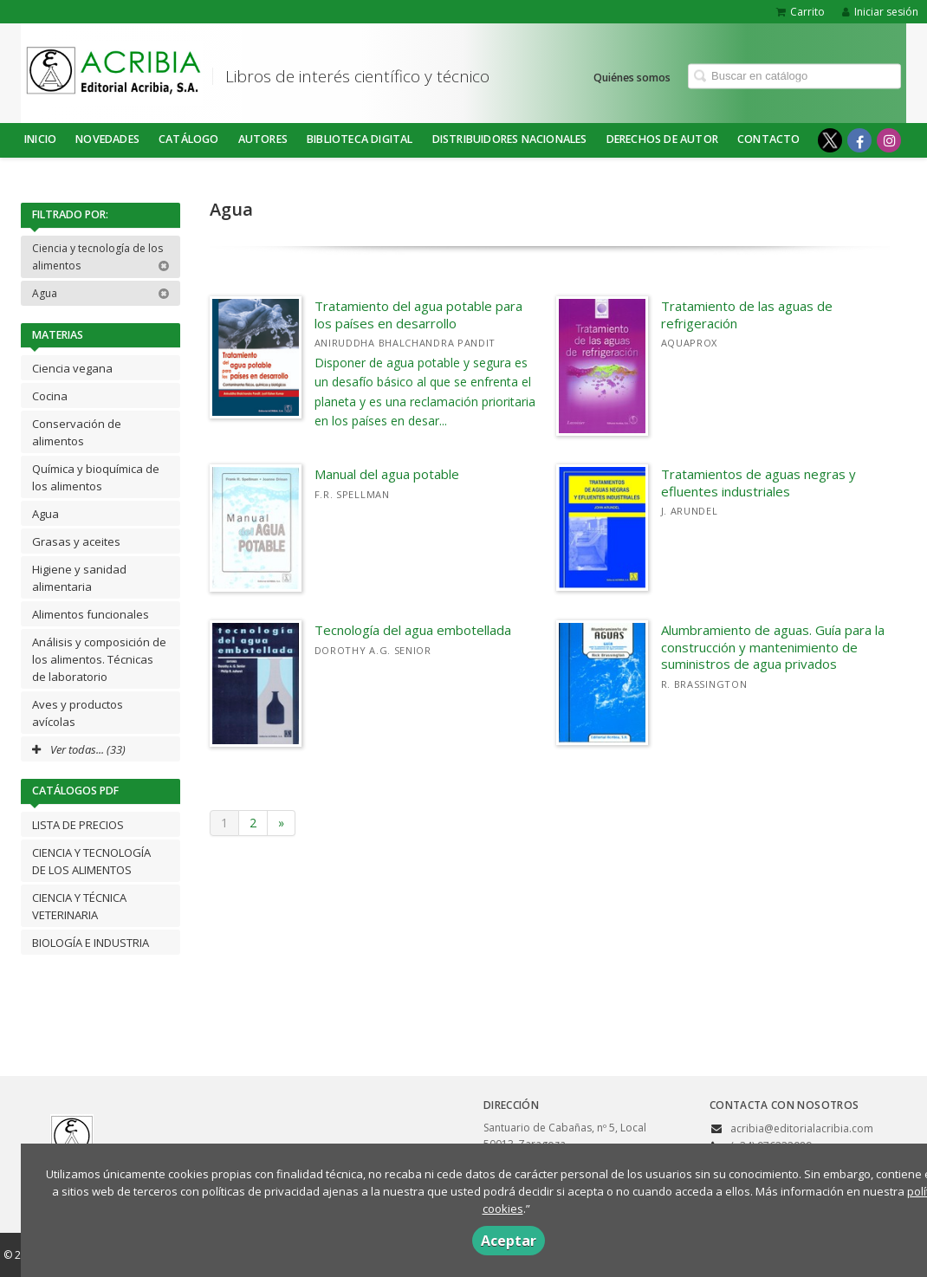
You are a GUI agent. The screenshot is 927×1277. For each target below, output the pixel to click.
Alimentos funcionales (90, 614)
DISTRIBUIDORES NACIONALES (509, 139)
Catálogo (189, 139)
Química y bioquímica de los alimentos (95, 477)
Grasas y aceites (76, 541)
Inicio (40, 139)
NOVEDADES (107, 139)
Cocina (50, 396)
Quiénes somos (632, 76)
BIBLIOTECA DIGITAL (360, 139)
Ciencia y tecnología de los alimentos (101, 257)
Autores (263, 139)
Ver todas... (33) (79, 749)
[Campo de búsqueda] (794, 75)
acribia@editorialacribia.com (801, 1128)
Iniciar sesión (880, 11)
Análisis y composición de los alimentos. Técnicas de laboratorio (99, 659)
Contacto (769, 139)
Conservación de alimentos (76, 432)
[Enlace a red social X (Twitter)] (830, 140)
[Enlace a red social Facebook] (859, 140)
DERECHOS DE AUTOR (662, 139)
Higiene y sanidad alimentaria (79, 577)
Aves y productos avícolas (77, 713)
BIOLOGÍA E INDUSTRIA (90, 942)
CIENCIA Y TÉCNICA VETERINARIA (79, 906)
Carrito (800, 11)
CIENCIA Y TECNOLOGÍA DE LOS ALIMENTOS (91, 861)
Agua (101, 293)
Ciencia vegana (72, 368)
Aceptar (508, 1240)
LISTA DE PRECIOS (78, 825)
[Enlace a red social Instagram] (889, 140)
